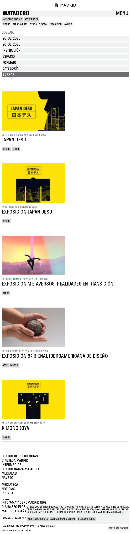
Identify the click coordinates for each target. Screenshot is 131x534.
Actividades (31, 19)
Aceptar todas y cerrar (63, 519)
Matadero (16, 14)
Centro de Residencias (20, 456)
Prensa (7, 493)
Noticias (8, 489)
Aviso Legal (7, 530)
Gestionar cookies (118, 528)
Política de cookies (22, 530)
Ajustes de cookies (38, 519)
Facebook (20, 518)
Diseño (6, 149)
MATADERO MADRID (12, 19)
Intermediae (11, 465)
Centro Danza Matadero (21, 469)
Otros (16, 149)
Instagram (7, 518)
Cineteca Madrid (15, 460)
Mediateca (10, 484)
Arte (5, 365)
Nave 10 (7, 478)
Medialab (9, 473)
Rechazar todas (86, 519)
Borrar (8, 74)
